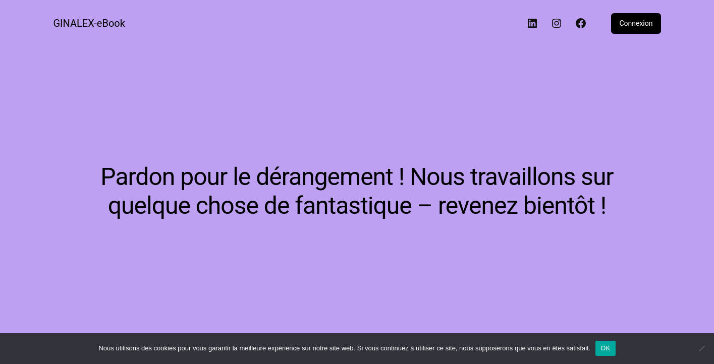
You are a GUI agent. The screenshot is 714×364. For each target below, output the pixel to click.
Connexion (635, 23)
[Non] (701, 348)
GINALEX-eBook (89, 23)
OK (605, 348)
